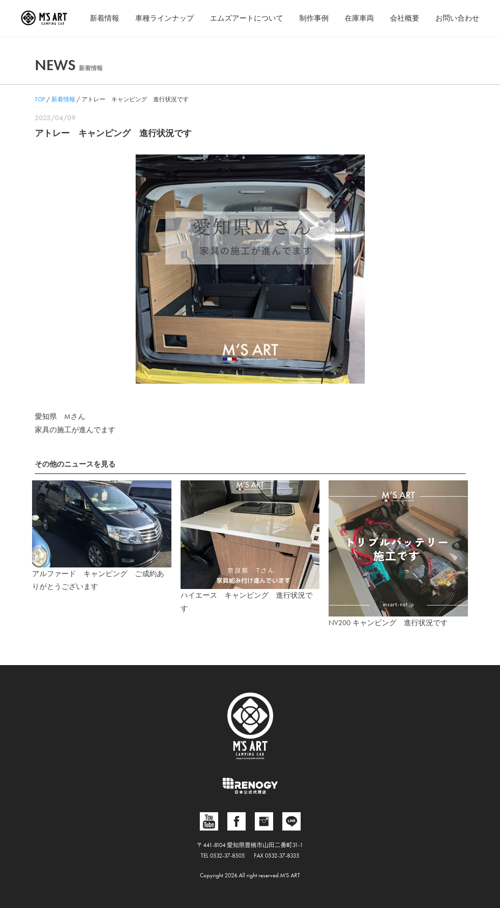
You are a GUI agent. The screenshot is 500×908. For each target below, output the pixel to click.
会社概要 (404, 18)
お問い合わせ (457, 18)
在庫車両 (359, 18)
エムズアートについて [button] (246, 18)
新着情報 (104, 18)
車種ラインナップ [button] (164, 18)
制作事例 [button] (314, 18)
